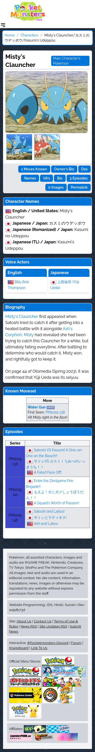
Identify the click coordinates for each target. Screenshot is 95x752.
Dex (84, 169)
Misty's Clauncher (21, 316)
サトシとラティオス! (50, 517)
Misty (29, 334)
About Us (23, 621)
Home (10, 35)
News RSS (29, 626)
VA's (46, 178)
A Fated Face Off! (48, 472)
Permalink (79, 187)
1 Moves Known (34, 169)
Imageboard (19, 648)
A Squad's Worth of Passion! (56, 503)
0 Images (56, 187)
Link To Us (39, 648)
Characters (29, 35)
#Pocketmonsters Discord (47, 643)
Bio (59, 178)
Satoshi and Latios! (49, 511)
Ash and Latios (46, 523)
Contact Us (42, 621)
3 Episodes (79, 178)
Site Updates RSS (53, 626)
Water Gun (37, 407)
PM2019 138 (55, 412)
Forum (76, 643)
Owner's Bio (64, 169)
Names (30, 178)
